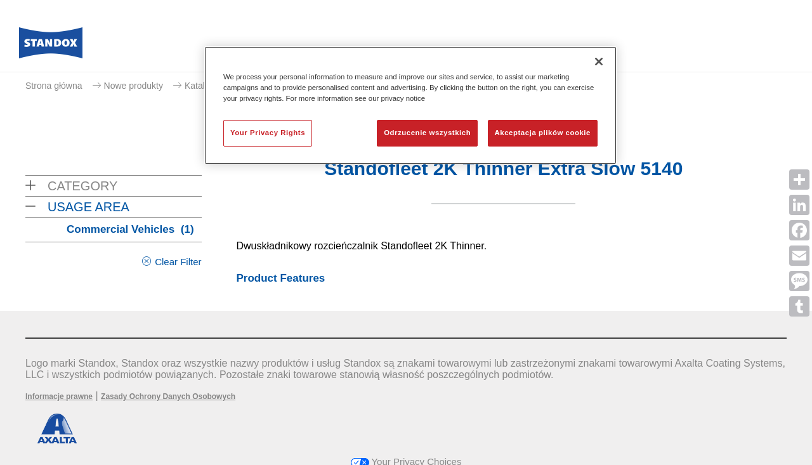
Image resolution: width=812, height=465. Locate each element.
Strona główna (53, 86)
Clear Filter (178, 261)
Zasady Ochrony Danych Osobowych (168, 396)
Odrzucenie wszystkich (427, 132)
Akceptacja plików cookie (543, 132)
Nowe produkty (133, 86)
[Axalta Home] (50, 46)
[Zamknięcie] (599, 61)
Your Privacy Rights (267, 132)
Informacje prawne (59, 396)
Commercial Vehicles (130, 229)
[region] (410, 105)
